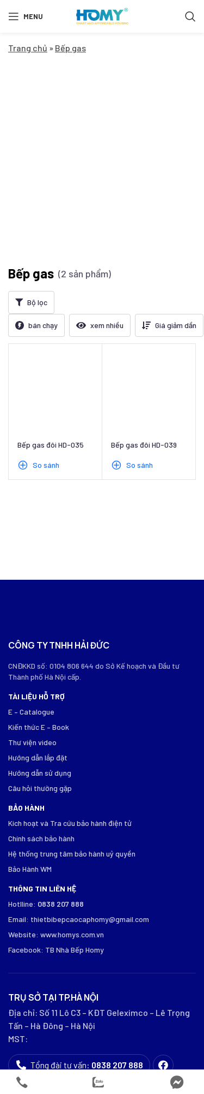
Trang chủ (27, 48)
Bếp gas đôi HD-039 (144, 301)
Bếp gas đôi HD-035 (50, 301)
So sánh (46, 321)
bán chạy (43, 181)
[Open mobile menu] (25, 16)
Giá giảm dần (175, 181)
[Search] (190, 16)
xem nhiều (106, 181)
